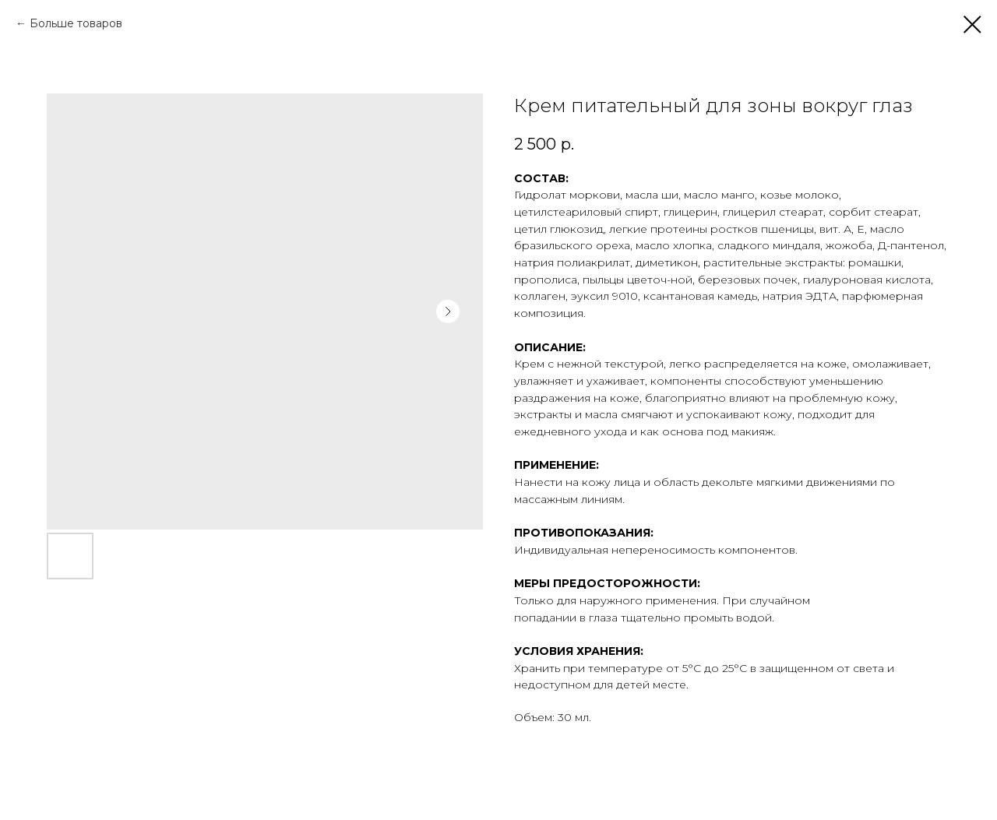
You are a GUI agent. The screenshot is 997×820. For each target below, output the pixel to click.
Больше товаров (76, 23)
